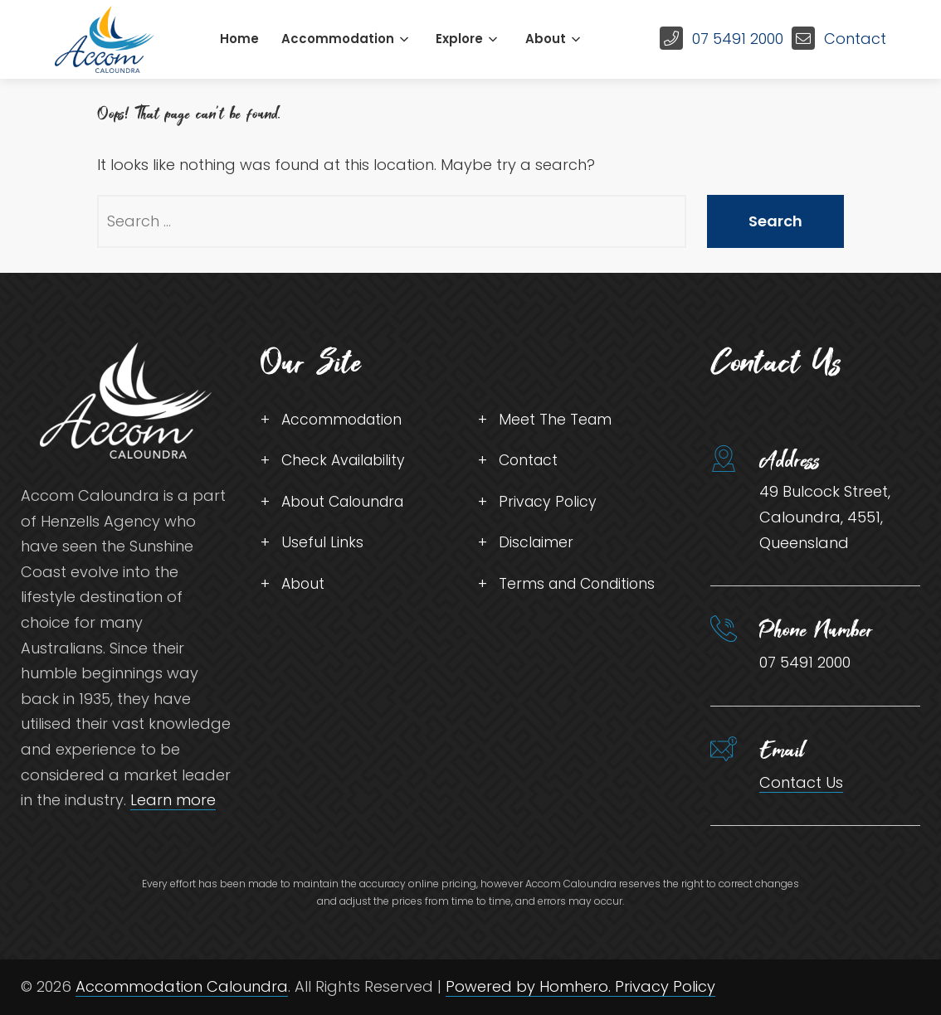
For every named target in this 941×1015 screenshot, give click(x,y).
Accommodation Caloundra (182, 986)
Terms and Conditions (580, 587)
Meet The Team (556, 420)
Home (239, 38)
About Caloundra (346, 503)
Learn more (173, 799)
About (545, 38)
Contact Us (801, 782)
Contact (855, 38)
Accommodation (337, 38)
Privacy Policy (549, 503)
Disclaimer (537, 545)
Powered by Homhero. (530, 986)
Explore (459, 38)
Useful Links (322, 545)
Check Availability (346, 461)
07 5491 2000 (737, 38)
